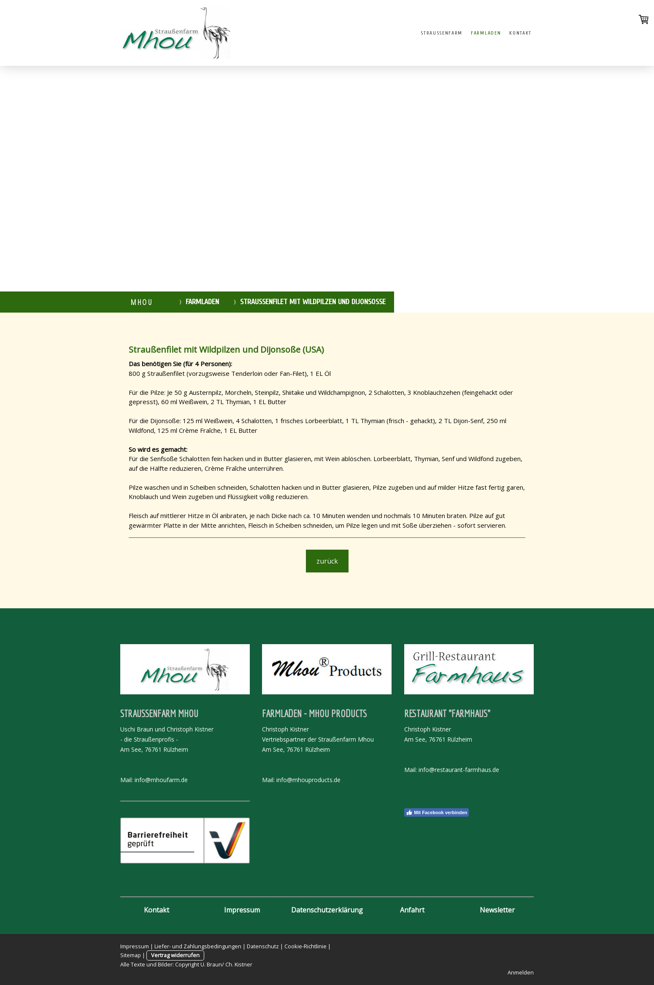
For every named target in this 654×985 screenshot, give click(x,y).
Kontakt (520, 33)
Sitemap (130, 955)
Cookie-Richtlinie (305, 946)
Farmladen (486, 33)
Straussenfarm (441, 33)
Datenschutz (263, 946)
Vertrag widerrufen (175, 955)
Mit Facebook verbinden (436, 812)
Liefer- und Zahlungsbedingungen (197, 946)
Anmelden (521, 972)
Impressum (134, 946)
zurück (327, 561)
